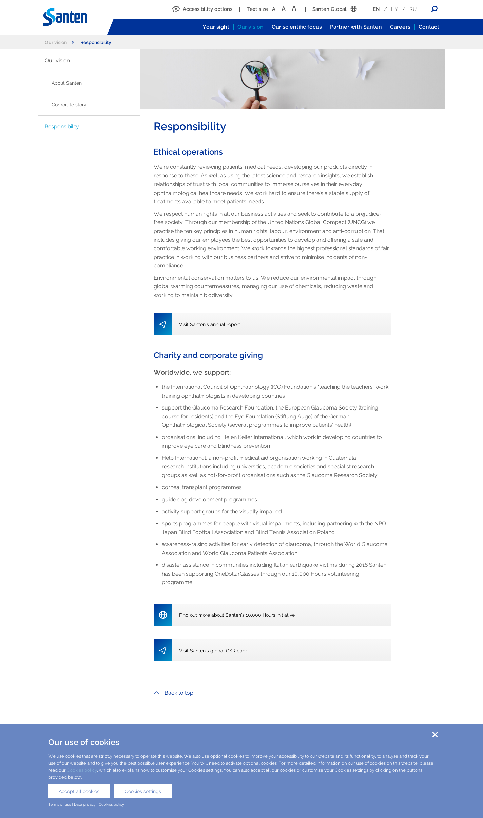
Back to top (173, 693)
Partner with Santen (356, 27)
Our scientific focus (297, 27)
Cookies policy (82, 770)
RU (413, 9)
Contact (429, 27)
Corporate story (69, 104)
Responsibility (62, 126)
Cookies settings (143, 791)
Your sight (215, 27)
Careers (400, 27)
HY (394, 9)
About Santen (67, 83)
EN (376, 9)
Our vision (250, 27)
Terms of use (59, 804)
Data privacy (85, 804)
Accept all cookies (79, 791)
